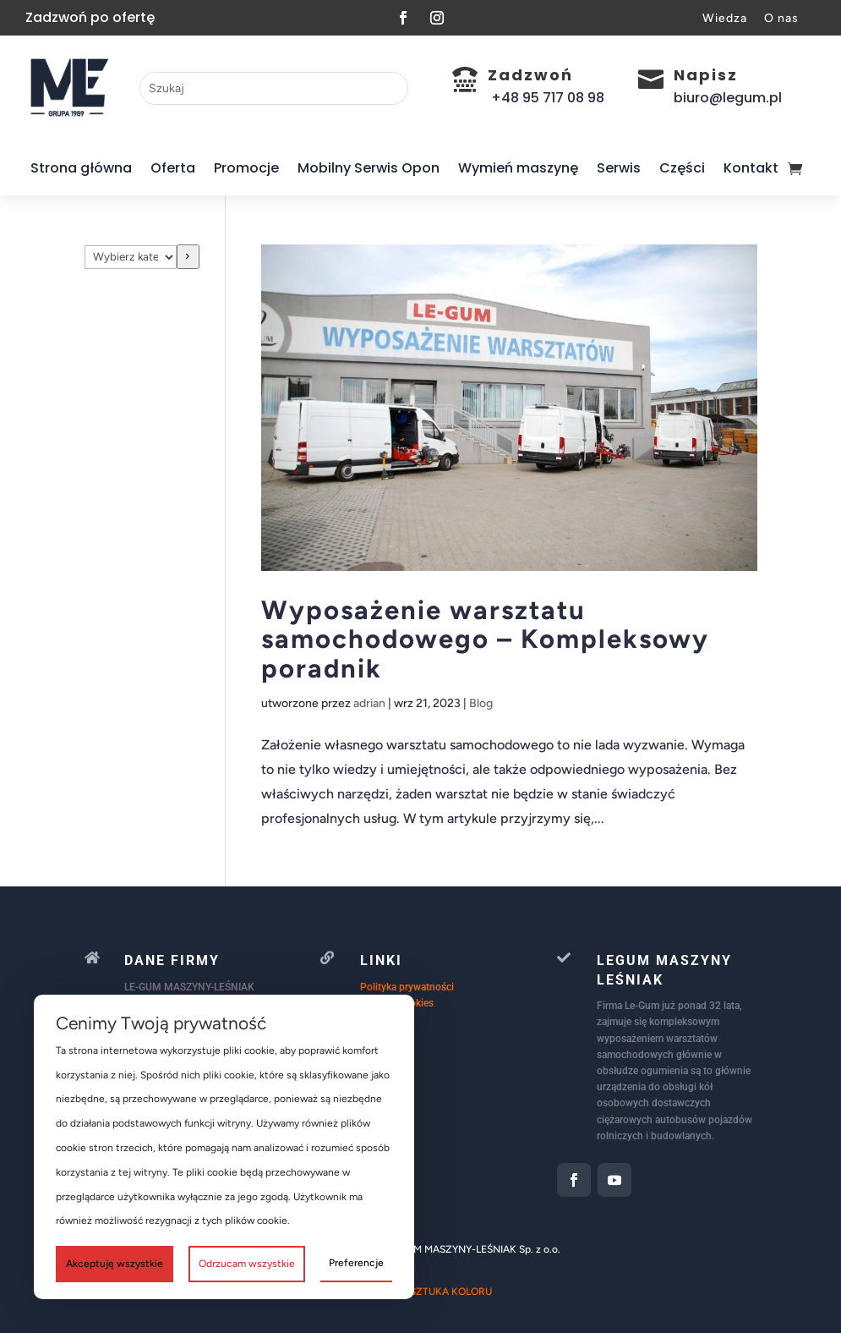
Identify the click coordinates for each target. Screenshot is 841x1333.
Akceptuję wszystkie (114, 1264)
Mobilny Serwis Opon (369, 168)
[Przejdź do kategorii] (188, 256)
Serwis (619, 168)
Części (682, 168)
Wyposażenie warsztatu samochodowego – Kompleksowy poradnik (485, 639)
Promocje (246, 168)
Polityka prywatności (407, 987)
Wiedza (724, 18)
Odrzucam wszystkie (247, 1264)
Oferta (172, 168)
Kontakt (751, 168)
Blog (481, 703)
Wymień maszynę (518, 168)
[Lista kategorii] (131, 257)
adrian (369, 703)
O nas (781, 18)
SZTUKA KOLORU (451, 1291)
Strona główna (81, 168)
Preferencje (356, 1263)
